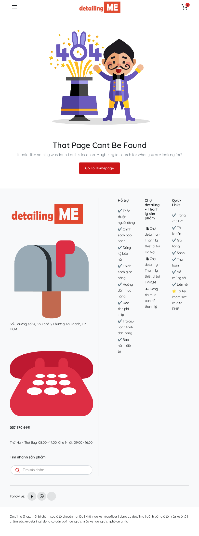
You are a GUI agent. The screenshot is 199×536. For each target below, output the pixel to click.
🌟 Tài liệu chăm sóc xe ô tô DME (179, 300)
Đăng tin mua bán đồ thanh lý (151, 298)
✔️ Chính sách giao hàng (125, 272)
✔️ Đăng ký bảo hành (124, 253)
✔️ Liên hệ (180, 284)
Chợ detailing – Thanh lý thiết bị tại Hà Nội (152, 240)
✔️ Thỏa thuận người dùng (126, 217)
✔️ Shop (178, 253)
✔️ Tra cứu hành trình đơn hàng (126, 327)
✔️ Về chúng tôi (179, 275)
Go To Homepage (99, 168)
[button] (184, 7)
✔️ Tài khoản (176, 231)
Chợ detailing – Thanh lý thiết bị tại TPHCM (152, 270)
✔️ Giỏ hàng (177, 243)
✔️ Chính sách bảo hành (124, 235)
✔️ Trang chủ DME (179, 218)
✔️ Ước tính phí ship (123, 309)
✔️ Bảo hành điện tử (125, 345)
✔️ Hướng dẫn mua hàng (125, 290)
